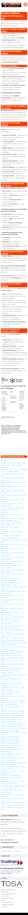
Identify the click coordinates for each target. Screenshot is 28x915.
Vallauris (3, 465)
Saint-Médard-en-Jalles (11, 520)
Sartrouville (15, 659)
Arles (8, 480)
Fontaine (3, 538)
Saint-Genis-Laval (14, 619)
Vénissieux (8, 617)
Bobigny (3, 756)
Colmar (21, 612)
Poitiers (19, 692)
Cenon (8, 525)
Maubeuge (11, 582)
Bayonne (20, 604)
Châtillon (7, 717)
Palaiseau (3, 702)
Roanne (24, 544)
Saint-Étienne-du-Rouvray (13, 640)
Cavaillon (22, 687)
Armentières (15, 587)
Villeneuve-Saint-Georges (10, 790)
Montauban (12, 679)
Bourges (8, 495)
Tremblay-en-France (6, 758)
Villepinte (18, 754)
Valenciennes (4, 580)
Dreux (12, 508)
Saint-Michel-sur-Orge (12, 702)
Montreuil (15, 745)
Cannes (13, 465)
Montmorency (8, 792)
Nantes (2, 550)
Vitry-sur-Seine (9, 786)
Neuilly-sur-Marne (11, 764)
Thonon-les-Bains (10, 634)
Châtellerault (4, 694)
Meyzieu (10, 623)
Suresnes (23, 732)
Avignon (3, 692)
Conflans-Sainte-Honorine (7, 668)
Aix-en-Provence (9, 478)
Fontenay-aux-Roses (12, 728)
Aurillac (2, 491)
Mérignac (3, 525)
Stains (21, 758)
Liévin (17, 595)
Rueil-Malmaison (12, 721)
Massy (13, 706)
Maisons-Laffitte (19, 657)
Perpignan (12, 608)
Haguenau (15, 612)
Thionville (12, 570)
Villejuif (2, 786)
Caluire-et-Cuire (5, 619)
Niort (24, 674)
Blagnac (3, 514)
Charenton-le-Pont (12, 784)
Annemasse (4, 636)
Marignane (3, 486)
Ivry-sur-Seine (4, 788)
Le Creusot (15, 627)
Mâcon (2, 630)
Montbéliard (4, 501)
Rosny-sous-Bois (5, 762)
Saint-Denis (4, 749)
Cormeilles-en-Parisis (6, 803)
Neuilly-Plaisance (9, 760)
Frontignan (16, 527)
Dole (16, 540)
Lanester (8, 568)
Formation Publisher (7, 851)
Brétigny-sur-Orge (5, 713)
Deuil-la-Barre (10, 799)
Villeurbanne (4, 623)
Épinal (2, 696)
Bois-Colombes (15, 717)
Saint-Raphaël (4, 687)
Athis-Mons (4, 711)
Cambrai (3, 591)
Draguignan (4, 685)
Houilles (3, 659)
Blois (2, 544)
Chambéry (7, 632)
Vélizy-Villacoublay (17, 674)
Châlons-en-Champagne (17, 561)
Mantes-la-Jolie (19, 668)
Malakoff (16, 739)
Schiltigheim (4, 610)
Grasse (24, 463)
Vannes (3, 568)
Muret (17, 510)
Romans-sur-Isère (12, 503)
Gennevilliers (17, 736)
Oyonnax (3, 458)
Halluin (16, 578)
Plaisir (2, 662)
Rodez (22, 473)
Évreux (2, 508)
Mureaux (8, 659)
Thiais (15, 781)
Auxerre (24, 696)
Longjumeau (14, 715)
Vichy (9, 463)
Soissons (19, 458)
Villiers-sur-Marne (5, 775)
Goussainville (20, 794)
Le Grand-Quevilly (14, 638)
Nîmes (2, 510)
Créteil (20, 790)
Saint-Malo (12, 531)
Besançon (3, 503)
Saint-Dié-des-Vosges (10, 696)
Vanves (18, 732)
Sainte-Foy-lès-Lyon (6, 627)
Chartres (8, 508)
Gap (19, 463)
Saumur (23, 557)
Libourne (3, 516)
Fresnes (11, 773)
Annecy (3, 634)
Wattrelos (13, 574)
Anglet (2, 608)
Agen (7, 555)
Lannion (10, 499)
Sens (19, 696)
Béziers (7, 527)
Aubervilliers (4, 754)
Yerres (17, 706)
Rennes (7, 531)
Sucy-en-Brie (21, 781)
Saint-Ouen (14, 762)
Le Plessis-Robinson (11, 724)
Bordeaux (9, 518)
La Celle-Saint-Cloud (6, 674)
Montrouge (16, 730)
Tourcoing (17, 582)
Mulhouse (10, 615)
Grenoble (15, 538)
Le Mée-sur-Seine (16, 655)
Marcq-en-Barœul (11, 591)
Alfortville (13, 771)
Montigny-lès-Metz (5, 572)
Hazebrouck (4, 582)
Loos (12, 578)
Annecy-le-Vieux (20, 634)
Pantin (2, 760)
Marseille (3, 480)
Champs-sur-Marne (12, 644)
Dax (20, 540)
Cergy (2, 792)
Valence (20, 503)
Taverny (8, 801)
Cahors (2, 555)
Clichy (13, 732)
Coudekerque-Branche (6, 585)
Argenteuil (3, 807)
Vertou (22, 548)
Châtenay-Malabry (5, 732)
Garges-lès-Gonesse (12, 805)
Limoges (10, 694)
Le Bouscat (19, 514)
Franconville (4, 796)
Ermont (14, 794)
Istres (2, 478)
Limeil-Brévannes (5, 771)
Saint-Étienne (8, 544)
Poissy (20, 659)
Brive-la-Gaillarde (16, 495)
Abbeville (3, 677)
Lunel (2, 531)
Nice (19, 469)
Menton (3, 469)
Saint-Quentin (4, 461)
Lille (6, 576)
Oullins (2, 617)
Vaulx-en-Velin (15, 621)
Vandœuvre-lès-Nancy (11, 565)
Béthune (22, 600)
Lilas (9, 749)
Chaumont (3, 563)
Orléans (22, 553)
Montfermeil (16, 758)
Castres (6, 679)
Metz (7, 570)
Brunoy (2, 700)
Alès (6, 510)
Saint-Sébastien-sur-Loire (7, 548)
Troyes (2, 473)
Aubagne (3, 482)
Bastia (2, 809)
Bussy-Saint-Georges (11, 653)
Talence (13, 523)
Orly (2, 790)
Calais (6, 600)
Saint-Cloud (10, 739)
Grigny (15, 700)
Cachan (3, 779)
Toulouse (8, 514)
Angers (18, 557)
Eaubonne (21, 805)
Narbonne (16, 473)
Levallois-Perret (21, 724)
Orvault (17, 548)
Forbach (3, 570)
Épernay (7, 561)
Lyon (2, 621)
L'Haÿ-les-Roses (11, 769)
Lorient (19, 565)
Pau (16, 604)
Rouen (23, 640)
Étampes (15, 704)
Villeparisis (3, 657)
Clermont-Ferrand (9, 604)
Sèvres (2, 734)
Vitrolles (15, 482)
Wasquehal (22, 587)
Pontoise (3, 794)
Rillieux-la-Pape (8, 625)
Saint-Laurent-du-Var (11, 469)
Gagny (16, 766)
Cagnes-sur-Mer (5, 467)
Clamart (8, 719)
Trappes (21, 664)
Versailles (3, 664)
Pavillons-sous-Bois (13, 743)
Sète (11, 527)
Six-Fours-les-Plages (16, 683)
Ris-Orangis (21, 700)
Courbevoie (9, 730)
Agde (2, 527)
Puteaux (3, 719)
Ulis (6, 709)
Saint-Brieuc (4, 499)
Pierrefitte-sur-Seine (11, 756)
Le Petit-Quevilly (5, 638)
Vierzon (3, 495)
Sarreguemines (20, 570)
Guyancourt (10, 664)
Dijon (2, 497)
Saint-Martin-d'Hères (15, 535)
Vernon (10, 506)
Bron (2, 625)
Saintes (15, 491)
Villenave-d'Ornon (5, 523)
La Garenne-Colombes (7, 736)
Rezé (7, 550)
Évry (7, 700)
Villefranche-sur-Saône (18, 617)
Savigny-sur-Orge (5, 715)
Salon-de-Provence (20, 478)
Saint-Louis (3, 615)
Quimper (17, 508)
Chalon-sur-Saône (10, 630)
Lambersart (4, 589)
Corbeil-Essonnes (5, 706)
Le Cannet (19, 465)
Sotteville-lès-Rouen (11, 642)
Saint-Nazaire (4, 553)
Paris (9, 636)
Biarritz (2, 606)
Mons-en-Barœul (5, 578)
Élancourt (10, 672)
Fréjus (9, 685)
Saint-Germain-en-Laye (7, 670)
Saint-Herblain (4, 546)
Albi (2, 679)
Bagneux (3, 741)
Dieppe (2, 642)
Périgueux (16, 499)
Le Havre (19, 642)
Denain (18, 591)
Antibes (8, 465)
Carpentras (3, 689)
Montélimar (4, 506)
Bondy (19, 762)
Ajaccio (23, 807)
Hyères (2, 681)
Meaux (6, 649)
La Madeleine (12, 580)
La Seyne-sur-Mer (13, 687)
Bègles (15, 518)
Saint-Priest (7, 621)
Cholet (13, 557)
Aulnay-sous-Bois (10, 747)
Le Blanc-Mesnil (10, 766)
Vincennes (3, 784)
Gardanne (10, 486)
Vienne (12, 540)
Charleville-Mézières (13, 471)
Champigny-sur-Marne (20, 786)
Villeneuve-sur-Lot (5, 557)
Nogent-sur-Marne (16, 777)
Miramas (21, 482)
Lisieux (15, 486)
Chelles (2, 647)
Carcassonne (9, 473)
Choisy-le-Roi (20, 771)
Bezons (17, 799)
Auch (13, 514)
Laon (24, 458)
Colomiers (11, 510)
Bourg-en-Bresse (11, 458)
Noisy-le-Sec (11, 754)
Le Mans (18, 630)
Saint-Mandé (4, 773)
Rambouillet (10, 657)
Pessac (18, 523)
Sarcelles (17, 807)
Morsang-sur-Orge (12, 711)
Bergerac (22, 499)
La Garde (18, 679)
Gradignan (3, 518)
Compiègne (9, 593)
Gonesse (3, 799)
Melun (19, 653)
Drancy (2, 766)
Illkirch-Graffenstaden (6, 612)
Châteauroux (20, 531)
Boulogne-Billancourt (6, 726)
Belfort (2, 698)
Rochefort (3, 493)
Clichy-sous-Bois (15, 749)
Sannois (15, 803)
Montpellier (3, 529)
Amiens (9, 677)
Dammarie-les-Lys (14, 647)
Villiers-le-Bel (10, 807)
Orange (10, 689)
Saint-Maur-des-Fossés (7, 781)
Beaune (24, 495)
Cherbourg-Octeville (6, 559)
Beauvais (6, 595)
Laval (2, 565)
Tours (2, 533)
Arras (2, 600)
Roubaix (8, 574)
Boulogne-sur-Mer (14, 600)
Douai (9, 587)
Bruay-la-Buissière (5, 602)
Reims (2, 561)
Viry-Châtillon (8, 704)
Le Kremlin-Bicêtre (15, 775)
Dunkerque (3, 587)
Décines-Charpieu (18, 625)
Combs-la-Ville (4, 651)
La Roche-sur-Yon (10, 692)
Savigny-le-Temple (5, 655)
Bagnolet (18, 741)
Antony (2, 724)
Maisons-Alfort (13, 788)
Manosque (14, 463)
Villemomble (9, 745)
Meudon (14, 719)
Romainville (8, 751)
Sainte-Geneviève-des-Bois (18, 713)
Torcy (7, 647)
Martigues (9, 482)
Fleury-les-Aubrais (13, 553)
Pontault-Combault (14, 651)
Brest (22, 508)
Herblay (9, 794)
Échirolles (9, 538)
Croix (15, 585)
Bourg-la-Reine (10, 741)
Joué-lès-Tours (5, 535)
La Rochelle (21, 491)
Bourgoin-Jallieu (5, 540)
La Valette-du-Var (5, 683)
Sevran (2, 745)
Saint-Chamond (17, 544)
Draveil (11, 700)
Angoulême (9, 491)
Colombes (3, 728)
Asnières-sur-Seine (18, 726)
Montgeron (21, 711)
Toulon (14, 685)
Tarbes (7, 608)
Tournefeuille (4, 512)
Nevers (2, 574)
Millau (2, 476)
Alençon (12, 595)
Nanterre (3, 739)
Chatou (16, 664)
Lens (2, 604)
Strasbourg (19, 608)
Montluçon (3, 463)
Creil (2, 595)
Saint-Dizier (10, 563)
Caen (5, 488)
